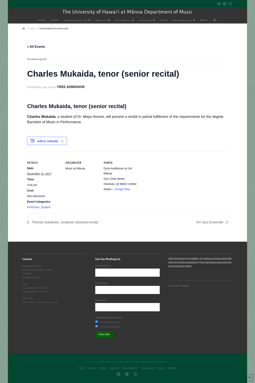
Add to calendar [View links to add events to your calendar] (47, 141)
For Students (130, 368)
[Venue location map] (163, 179)
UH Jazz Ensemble (210, 222)
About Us (114, 368)
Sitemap (172, 368)
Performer (33, 207)
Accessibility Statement (178, 285)
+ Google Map (121, 189)
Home (81, 368)
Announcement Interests (108, 317)
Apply (103, 368)
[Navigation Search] (214, 20)
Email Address (103, 265)
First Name (101, 283)
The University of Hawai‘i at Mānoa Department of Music (127, 12)
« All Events (36, 46)
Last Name (101, 300)
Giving (160, 368)
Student (45, 207)
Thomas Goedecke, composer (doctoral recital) (64, 222)
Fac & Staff (147, 368)
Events (92, 368)
